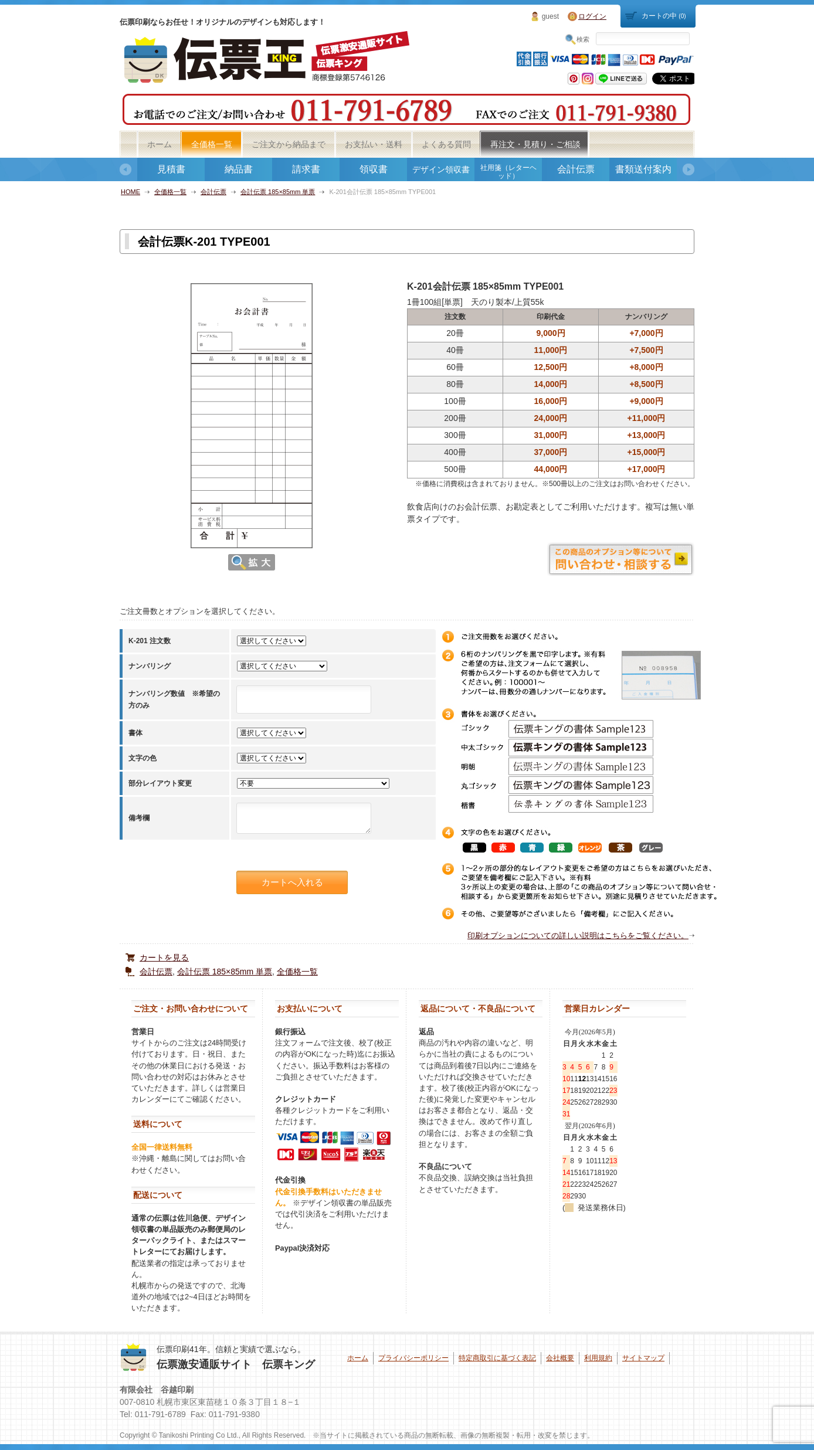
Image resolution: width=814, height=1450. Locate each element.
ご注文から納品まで (288, 144)
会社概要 (560, 1358)
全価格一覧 (211, 144)
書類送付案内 (643, 169)
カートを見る (164, 957)
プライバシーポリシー (413, 1358)
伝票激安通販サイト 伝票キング (236, 1364)
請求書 (306, 169)
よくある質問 (446, 144)
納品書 (239, 169)
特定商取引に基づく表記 (497, 1358)
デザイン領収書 (441, 169)
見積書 (171, 169)
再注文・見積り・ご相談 (535, 144)
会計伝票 (576, 169)
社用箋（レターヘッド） (508, 172)
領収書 (373, 169)
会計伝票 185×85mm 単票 (277, 191)
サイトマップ (643, 1358)
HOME (130, 191)
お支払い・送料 (373, 144)
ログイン (592, 16)
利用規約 (598, 1358)
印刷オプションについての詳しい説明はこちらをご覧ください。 (577, 935)
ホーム (159, 144)
